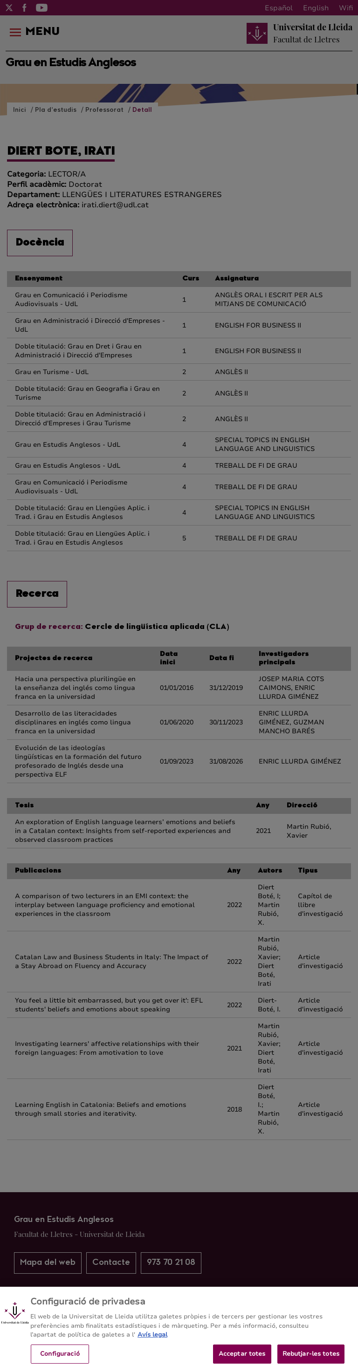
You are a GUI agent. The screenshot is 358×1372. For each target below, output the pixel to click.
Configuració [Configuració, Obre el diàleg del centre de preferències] (60, 1359)
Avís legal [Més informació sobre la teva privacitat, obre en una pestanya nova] (152, 1340)
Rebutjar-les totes (310, 1359)
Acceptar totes (242, 1359)
